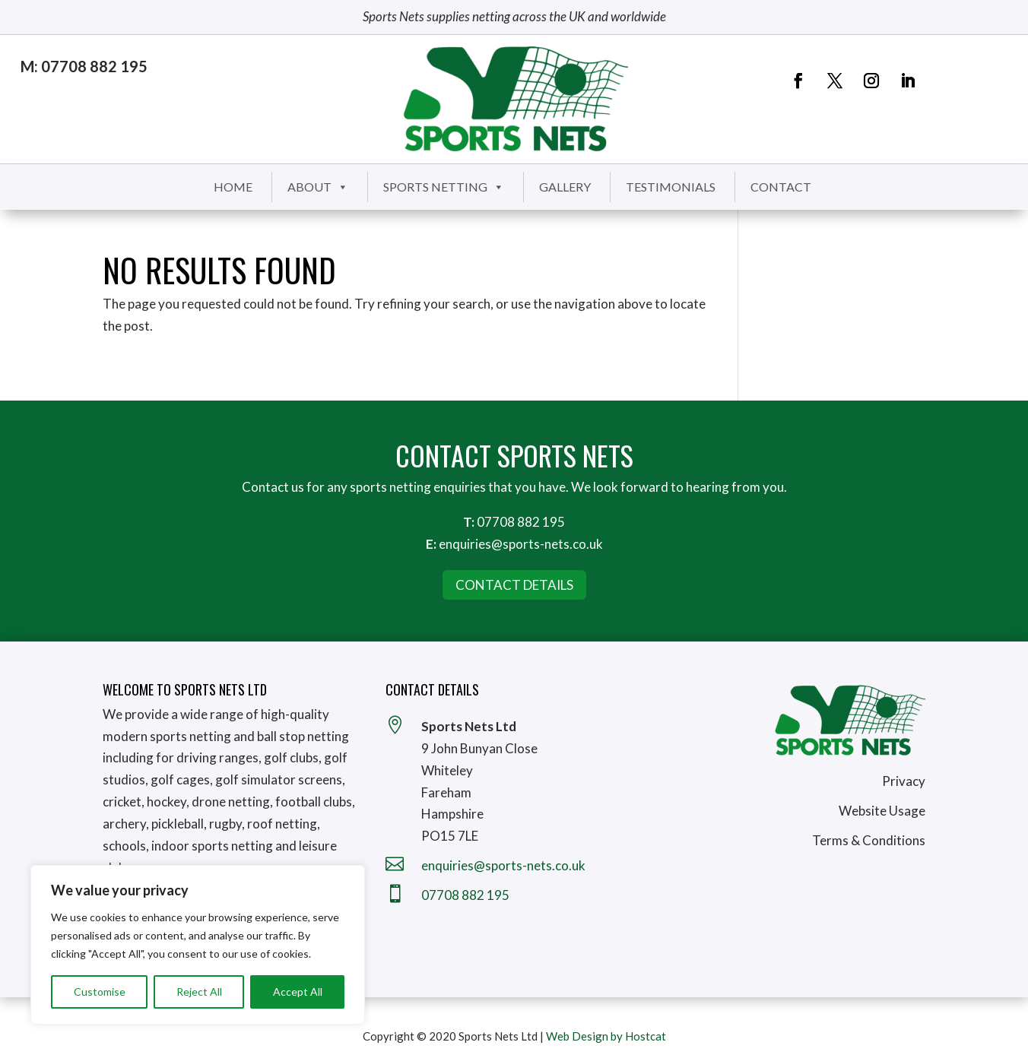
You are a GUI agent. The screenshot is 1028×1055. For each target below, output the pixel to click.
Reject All (199, 991)
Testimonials (670, 186)
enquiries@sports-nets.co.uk (521, 544)
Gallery (565, 186)
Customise (99, 991)
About (317, 186)
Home (233, 186)
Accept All (297, 991)
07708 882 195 (521, 522)
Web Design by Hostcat (606, 1036)
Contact (780, 186)
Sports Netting (443, 186)
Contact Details (514, 585)
